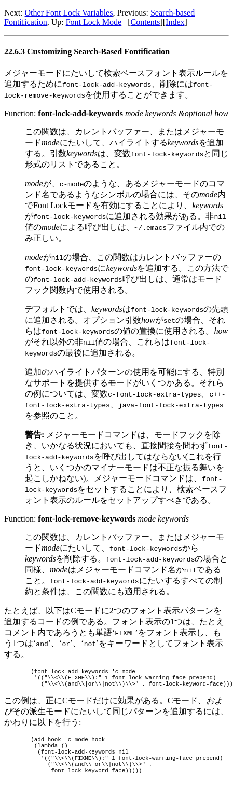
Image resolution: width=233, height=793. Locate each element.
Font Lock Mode (94, 22)
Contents (145, 22)
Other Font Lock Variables (69, 12)
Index (175, 22)
